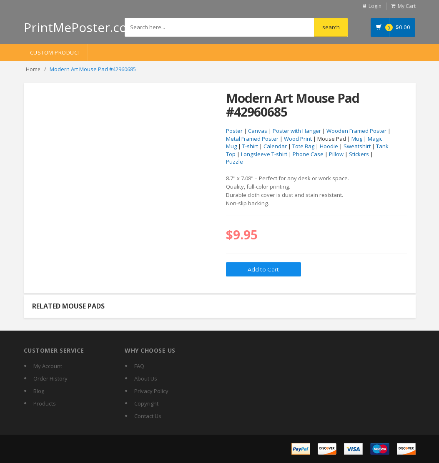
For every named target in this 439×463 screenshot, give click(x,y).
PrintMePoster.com (81, 27)
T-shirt (250, 146)
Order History (50, 378)
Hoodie (329, 146)
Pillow (336, 154)
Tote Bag (303, 146)
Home (33, 69)
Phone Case (308, 154)
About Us (145, 378)
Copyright (146, 403)
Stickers (359, 154)
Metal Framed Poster (252, 138)
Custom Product (55, 52)
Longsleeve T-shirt (264, 154)
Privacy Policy (151, 391)
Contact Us (147, 416)
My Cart (407, 6)
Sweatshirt (357, 146)
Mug (356, 138)
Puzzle (234, 161)
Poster (234, 130)
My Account (47, 366)
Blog (38, 391)
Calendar (275, 146)
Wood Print (298, 138)
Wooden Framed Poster (356, 130)
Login (375, 6)
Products (44, 403)
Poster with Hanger (297, 130)
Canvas (257, 130)
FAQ (139, 366)
